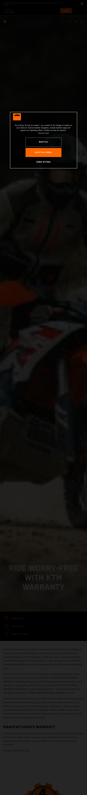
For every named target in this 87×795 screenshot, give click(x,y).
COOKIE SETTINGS (43, 162)
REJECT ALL (43, 142)
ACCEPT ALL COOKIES (43, 152)
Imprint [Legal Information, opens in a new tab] (47, 133)
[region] (43, 140)
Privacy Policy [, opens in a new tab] (41, 133)
